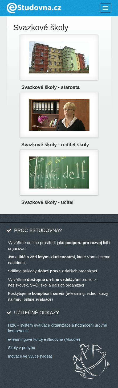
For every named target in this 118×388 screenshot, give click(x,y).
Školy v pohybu (21, 347)
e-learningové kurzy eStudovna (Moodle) (44, 339)
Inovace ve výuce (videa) (30, 356)
